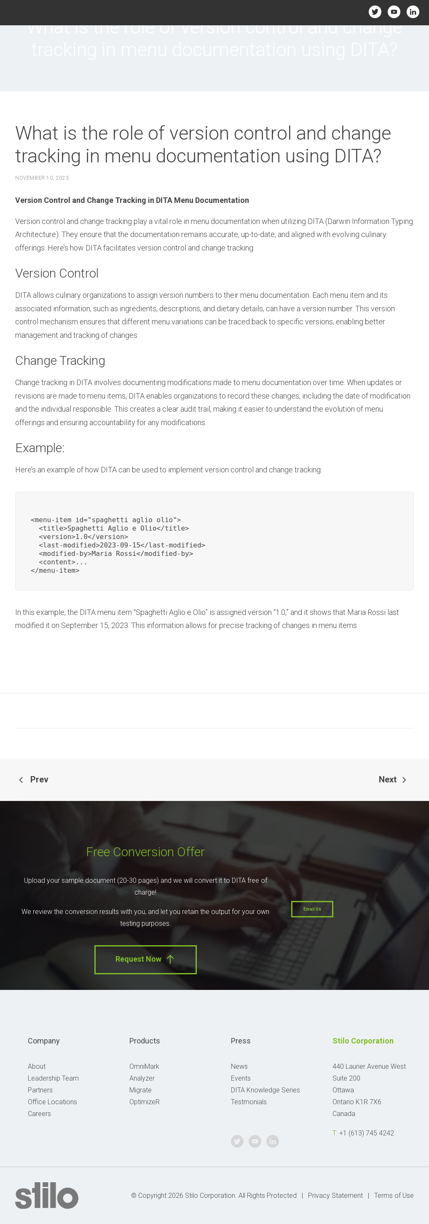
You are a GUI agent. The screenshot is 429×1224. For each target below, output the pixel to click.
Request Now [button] (145, 959)
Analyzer (142, 1078)
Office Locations (52, 1102)
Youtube (394, 11)
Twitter (375, 11)
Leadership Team (53, 1078)
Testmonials (249, 1102)
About (37, 1066)
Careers (39, 1114)
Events (241, 1078)
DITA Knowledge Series (265, 1090)
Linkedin (413, 11)
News (239, 1066)
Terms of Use (394, 1196)
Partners (40, 1090)
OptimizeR (144, 1102)
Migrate (140, 1090)
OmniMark (144, 1066)
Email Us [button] (312, 909)
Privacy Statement (335, 1196)
